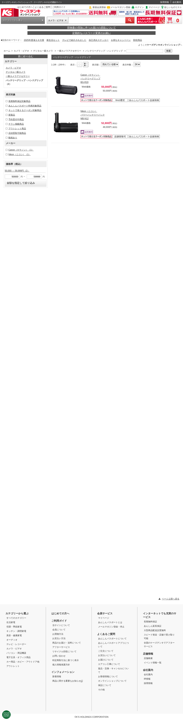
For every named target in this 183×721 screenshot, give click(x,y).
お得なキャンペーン (121, 40)
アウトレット (13, 666)
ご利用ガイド (58, 7)
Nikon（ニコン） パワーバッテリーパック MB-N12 (93, 115)
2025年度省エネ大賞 (34, 40)
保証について (104, 685)
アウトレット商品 (17, 128)
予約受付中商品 (16, 119)
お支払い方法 (59, 638)
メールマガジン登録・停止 (111, 626)
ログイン (139, 7)
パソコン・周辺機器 (16, 653)
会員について (59, 629)
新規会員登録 (99, 7)
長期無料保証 (150, 621)
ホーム (7, 51)
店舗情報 (148, 653)
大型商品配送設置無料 (155, 630)
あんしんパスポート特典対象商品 (24, 105)
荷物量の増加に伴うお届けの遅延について (91, 27)
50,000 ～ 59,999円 (17, 170)
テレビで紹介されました (74, 40)
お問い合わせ (59, 656)
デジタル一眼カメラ (43, 51)
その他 (101, 689)
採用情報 (164, 2)
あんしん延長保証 (152, 626)
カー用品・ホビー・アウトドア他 (22, 661)
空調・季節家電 (14, 626)
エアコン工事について (109, 664)
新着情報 (56, 676)
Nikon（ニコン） (19, 154)
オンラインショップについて (112, 681)
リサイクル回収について (64, 651)
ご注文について (105, 651)
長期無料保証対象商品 (19, 101)
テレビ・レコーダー (16, 644)
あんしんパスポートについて (112, 638)
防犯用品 (137, 40)
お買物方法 (57, 634)
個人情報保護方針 (61, 664)
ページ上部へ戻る (170, 599)
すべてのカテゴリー (16, 618)
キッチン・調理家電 (16, 631)
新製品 (11, 115)
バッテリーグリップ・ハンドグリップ (104, 51)
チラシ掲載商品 (16, 124)
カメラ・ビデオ (56, 20)
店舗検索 (148, 658)
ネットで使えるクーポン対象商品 (24, 110)
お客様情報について (108, 676)
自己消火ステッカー (99, 40)
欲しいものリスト (173, 7)
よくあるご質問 (42, 7)
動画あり (12, 137)
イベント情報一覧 (152, 662)
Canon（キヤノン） (21, 150)
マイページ (154, 7)
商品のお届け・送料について (66, 642)
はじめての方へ (25, 7)
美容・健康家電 (14, 635)
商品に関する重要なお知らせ (67, 681)
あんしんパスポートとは (110, 622)
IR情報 (147, 679)
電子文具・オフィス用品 (18, 657)
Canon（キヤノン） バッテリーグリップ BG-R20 (90, 79)
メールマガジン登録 (120, 7)
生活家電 (10, 622)
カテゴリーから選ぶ (13, 20)
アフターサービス (61, 647)
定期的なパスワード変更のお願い (91, 33)
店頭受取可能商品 (17, 133)
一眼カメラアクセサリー (69, 51)
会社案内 (176, 2)
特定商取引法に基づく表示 (65, 660)
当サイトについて (61, 625)
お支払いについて (107, 655)
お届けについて (105, 659)
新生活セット (53, 40)
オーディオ (11, 640)
